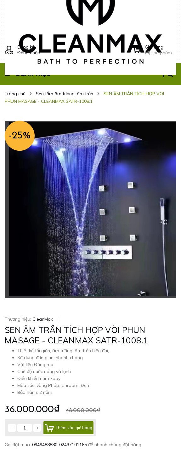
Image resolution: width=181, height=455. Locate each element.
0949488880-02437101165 (60, 444)
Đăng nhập (28, 52)
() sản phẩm (160, 49)
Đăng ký (25, 47)
